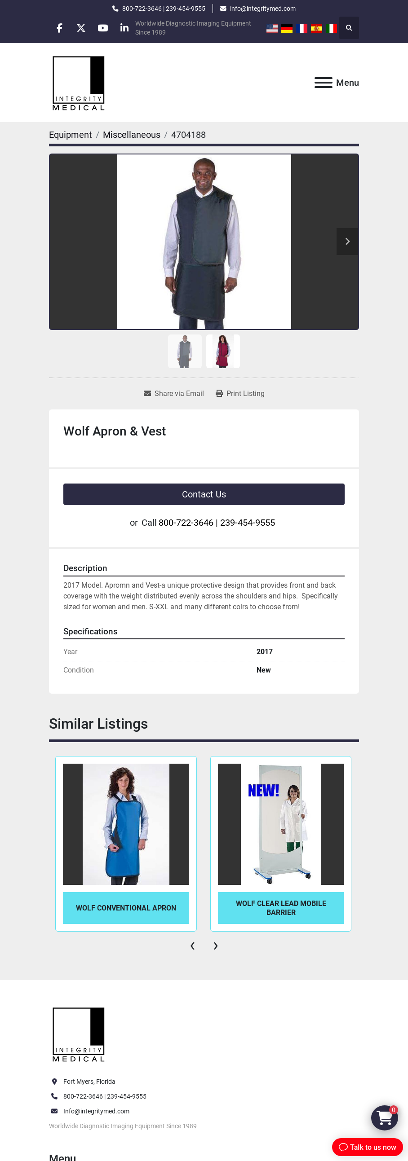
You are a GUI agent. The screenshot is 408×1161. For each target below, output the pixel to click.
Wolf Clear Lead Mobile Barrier (281, 907)
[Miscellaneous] (131, 134)
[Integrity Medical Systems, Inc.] (79, 1033)
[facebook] (60, 28)
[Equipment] (70, 134)
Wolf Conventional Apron (126, 908)
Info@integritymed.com (96, 1111)
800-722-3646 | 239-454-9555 (163, 8)
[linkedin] (129, 28)
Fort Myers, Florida (89, 1081)
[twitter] (83, 28)
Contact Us (204, 494)
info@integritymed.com (263, 8)
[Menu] (324, 82)
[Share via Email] (174, 393)
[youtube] (106, 28)
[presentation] (192, 945)
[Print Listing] (240, 393)
